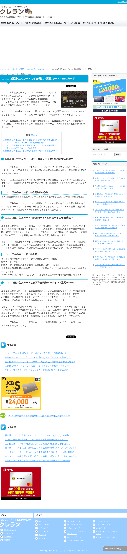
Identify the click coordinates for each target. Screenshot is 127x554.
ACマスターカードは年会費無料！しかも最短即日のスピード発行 (39, 416)
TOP (12, 69)
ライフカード (43, 538)
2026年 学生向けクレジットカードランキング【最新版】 (21, 23)
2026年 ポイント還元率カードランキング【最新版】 (62, 23)
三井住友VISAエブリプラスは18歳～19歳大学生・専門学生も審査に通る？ (40, 362)
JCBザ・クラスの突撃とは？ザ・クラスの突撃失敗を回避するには (36, 439)
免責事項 (7, 540)
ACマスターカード (73, 521)
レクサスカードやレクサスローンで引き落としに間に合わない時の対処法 (39, 452)
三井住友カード (44, 525)
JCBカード (42, 521)
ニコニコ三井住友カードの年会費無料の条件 (25, 143)
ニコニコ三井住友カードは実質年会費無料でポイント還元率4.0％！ (31, 151)
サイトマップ (122, 2)
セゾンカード (43, 528)
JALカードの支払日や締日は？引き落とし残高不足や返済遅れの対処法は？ (110, 234)
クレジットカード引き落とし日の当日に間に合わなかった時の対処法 (37, 460)
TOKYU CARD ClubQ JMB (105, 537)
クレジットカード (10, 530)
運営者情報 (8, 537)
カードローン (8, 533)
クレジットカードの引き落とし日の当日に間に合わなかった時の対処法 (110, 171)
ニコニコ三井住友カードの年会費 (21, 148)
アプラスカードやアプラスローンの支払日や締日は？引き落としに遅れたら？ (110, 258)
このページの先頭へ (116, 549)
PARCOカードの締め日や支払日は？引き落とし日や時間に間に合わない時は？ (109, 211)
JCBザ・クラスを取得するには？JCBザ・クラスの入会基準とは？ (110, 203)
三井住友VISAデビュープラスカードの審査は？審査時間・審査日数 (36, 366)
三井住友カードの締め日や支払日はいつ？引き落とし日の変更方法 (110, 195)
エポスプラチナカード (104, 521)
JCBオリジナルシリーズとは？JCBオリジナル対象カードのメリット (110, 242)
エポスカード (100, 528)
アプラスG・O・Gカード (76, 541)
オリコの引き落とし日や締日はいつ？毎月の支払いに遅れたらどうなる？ (110, 227)
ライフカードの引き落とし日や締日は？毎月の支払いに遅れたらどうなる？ (110, 250)
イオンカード (43, 531)
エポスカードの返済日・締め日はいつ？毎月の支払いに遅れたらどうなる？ (40, 448)
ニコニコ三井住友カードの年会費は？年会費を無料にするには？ (30, 140)
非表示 (34, 135)
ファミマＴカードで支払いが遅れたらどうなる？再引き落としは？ (110, 266)
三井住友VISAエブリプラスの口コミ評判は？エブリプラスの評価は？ (38, 357)
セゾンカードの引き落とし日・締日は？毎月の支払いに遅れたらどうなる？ (40, 456)
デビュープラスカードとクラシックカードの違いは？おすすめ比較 (36, 370)
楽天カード (42, 535)
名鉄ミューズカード (74, 537)
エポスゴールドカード (104, 525)
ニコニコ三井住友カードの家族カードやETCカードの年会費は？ (30, 145)
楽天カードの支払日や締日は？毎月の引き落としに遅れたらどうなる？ (110, 179)
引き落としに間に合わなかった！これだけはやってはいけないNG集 (37, 435)
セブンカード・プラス (75, 525)
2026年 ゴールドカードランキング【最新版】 (99, 23)
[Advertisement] (63, 46)
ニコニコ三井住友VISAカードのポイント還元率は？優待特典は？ (35, 353)
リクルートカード (73, 528)
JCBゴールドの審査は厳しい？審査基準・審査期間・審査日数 (110, 219)
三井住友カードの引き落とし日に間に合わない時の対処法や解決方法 (37, 444)
